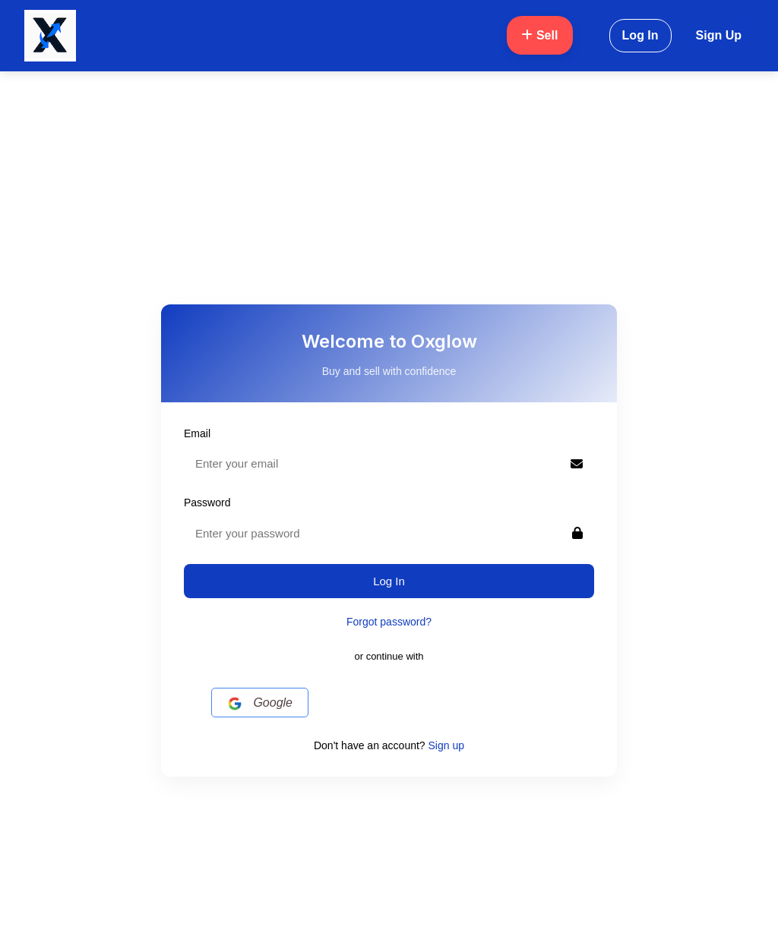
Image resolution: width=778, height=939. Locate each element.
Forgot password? (389, 622)
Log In (640, 35)
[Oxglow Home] (50, 35)
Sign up (446, 745)
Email (197, 433)
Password (207, 502)
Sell (539, 35)
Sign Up (719, 35)
